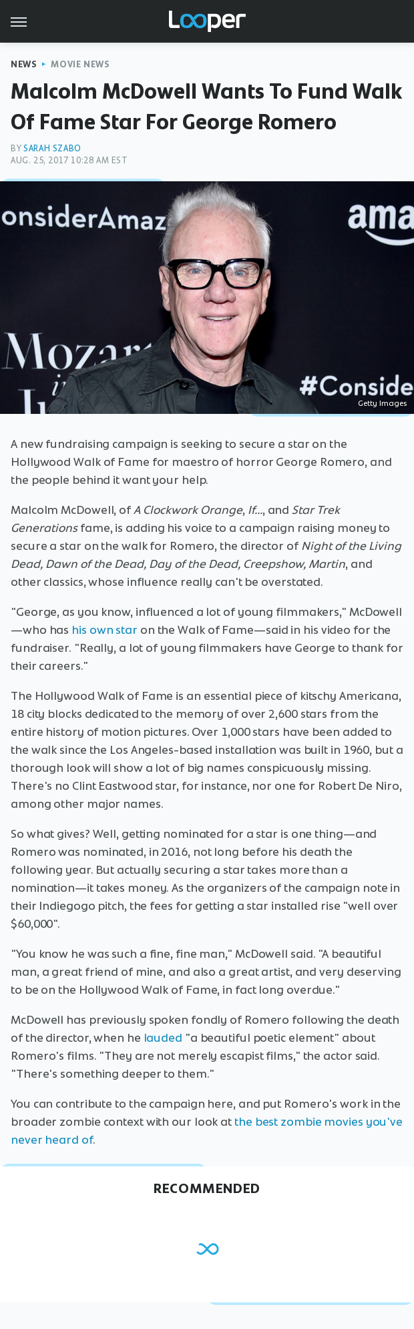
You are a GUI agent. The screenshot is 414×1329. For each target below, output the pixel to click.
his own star (104, 630)
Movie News (80, 64)
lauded (163, 1038)
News (24, 64)
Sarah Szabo (52, 148)
